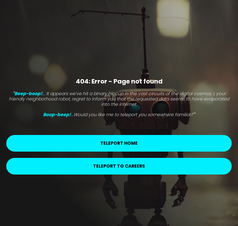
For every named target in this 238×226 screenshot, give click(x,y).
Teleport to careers (119, 166)
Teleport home (119, 143)
